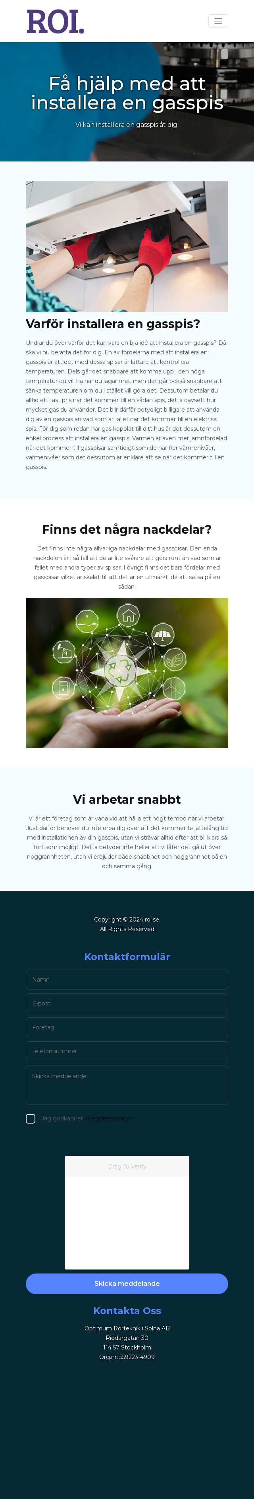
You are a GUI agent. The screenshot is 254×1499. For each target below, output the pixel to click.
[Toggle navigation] (218, 21)
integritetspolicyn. (89, 1118)
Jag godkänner (67, 1119)
